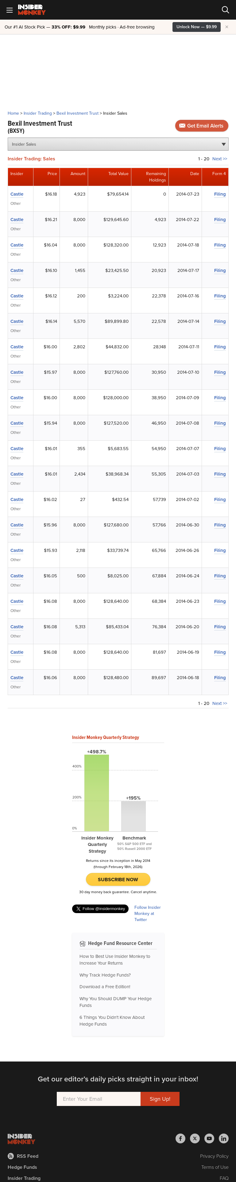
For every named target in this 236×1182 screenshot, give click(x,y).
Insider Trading (38, 113)
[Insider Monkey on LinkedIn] (224, 1138)
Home (13, 113)
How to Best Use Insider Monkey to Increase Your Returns (114, 960)
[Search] (225, 9)
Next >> (219, 158)
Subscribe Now (118, 879)
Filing (220, 194)
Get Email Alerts (201, 126)
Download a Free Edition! (104, 986)
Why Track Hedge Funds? (105, 975)
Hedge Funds (22, 1167)
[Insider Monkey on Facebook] (183, 1138)
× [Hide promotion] (227, 27)
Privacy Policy (214, 1156)
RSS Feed (23, 1156)
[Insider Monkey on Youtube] (211, 1138)
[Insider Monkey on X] (197, 1138)
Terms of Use (215, 1167)
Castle (16, 194)
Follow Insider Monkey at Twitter (147, 914)
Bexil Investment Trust (77, 113)
